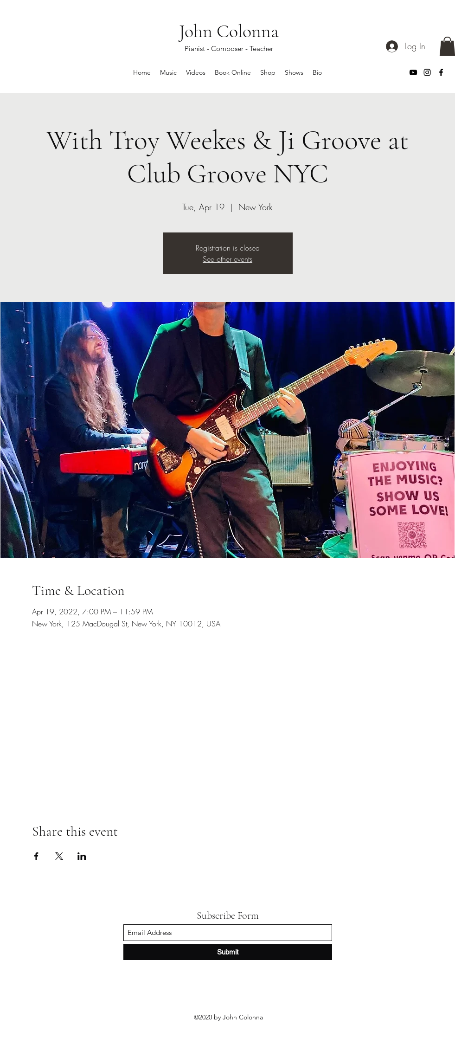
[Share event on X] (59, 856)
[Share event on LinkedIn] (81, 856)
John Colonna (229, 31)
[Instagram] (427, 72)
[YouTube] (413, 72)
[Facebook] (441, 72)
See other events (227, 259)
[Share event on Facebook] (36, 856)
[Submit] (227, 952)
